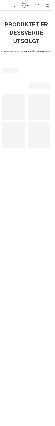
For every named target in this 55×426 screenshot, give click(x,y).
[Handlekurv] (47, 5)
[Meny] (5, 5)
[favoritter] (37, 5)
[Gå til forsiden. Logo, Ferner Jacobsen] (25, 5)
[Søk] (13, 5)
